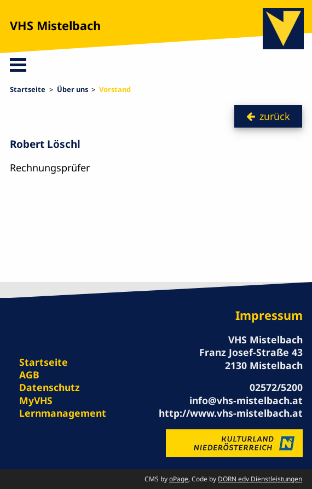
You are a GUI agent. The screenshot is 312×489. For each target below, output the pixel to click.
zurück (274, 116)
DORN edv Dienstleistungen (260, 479)
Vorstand (115, 89)
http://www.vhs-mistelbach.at (231, 412)
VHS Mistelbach (55, 25)
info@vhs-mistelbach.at (246, 400)
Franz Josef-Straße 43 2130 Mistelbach (251, 358)
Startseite (27, 89)
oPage (178, 479)
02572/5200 (276, 387)
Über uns (72, 89)
